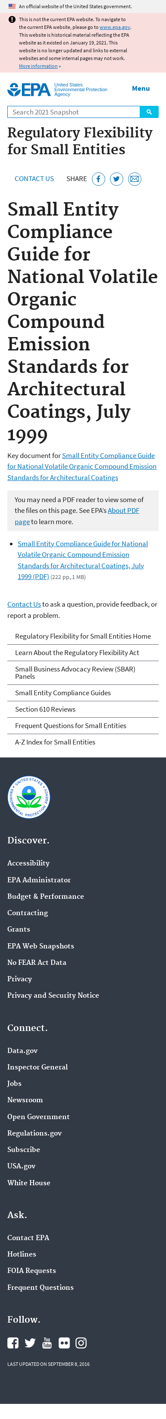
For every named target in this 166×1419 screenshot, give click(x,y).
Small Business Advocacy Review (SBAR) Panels (75, 672)
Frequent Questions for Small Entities (70, 725)
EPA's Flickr (64, 1343)
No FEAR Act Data (36, 963)
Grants (18, 930)
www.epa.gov (115, 27)
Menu (141, 88)
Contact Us (34, 178)
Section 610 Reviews (45, 709)
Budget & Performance (45, 897)
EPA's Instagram (81, 1343)
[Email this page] (134, 179)
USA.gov (21, 1167)
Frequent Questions (40, 1288)
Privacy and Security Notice (53, 996)
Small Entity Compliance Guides (63, 692)
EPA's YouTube (47, 1343)
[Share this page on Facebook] (98, 179)
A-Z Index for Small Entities (55, 742)
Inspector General (37, 1068)
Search (149, 112)
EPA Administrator (39, 880)
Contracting (27, 913)
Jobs (14, 1084)
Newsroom (25, 1100)
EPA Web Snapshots (40, 947)
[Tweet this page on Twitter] (116, 179)
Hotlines (21, 1255)
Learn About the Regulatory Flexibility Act (77, 652)
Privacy (19, 979)
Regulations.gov (34, 1134)
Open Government (38, 1117)
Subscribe (23, 1150)
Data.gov (22, 1051)
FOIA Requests (31, 1271)
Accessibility (28, 864)
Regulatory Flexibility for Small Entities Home (83, 636)
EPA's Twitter (30, 1343)
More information (38, 66)
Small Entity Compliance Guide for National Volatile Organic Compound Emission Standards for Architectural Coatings (82, 466)
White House (28, 1183)
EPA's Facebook (13, 1343)
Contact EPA (28, 1238)
